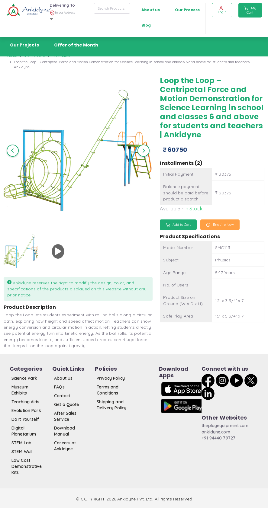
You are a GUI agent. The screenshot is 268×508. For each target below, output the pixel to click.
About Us (63, 378)
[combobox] (112, 8)
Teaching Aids (25, 401)
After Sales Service (65, 416)
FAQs (59, 387)
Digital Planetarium (23, 431)
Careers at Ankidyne (65, 446)
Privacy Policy (111, 378)
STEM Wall (21, 451)
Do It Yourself (25, 419)
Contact (62, 395)
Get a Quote (66, 404)
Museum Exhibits (19, 390)
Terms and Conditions (107, 390)
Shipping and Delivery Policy (111, 405)
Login (222, 10)
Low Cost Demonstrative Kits (26, 466)
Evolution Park (26, 410)
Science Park (24, 378)
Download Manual (64, 431)
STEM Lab (21, 443)
